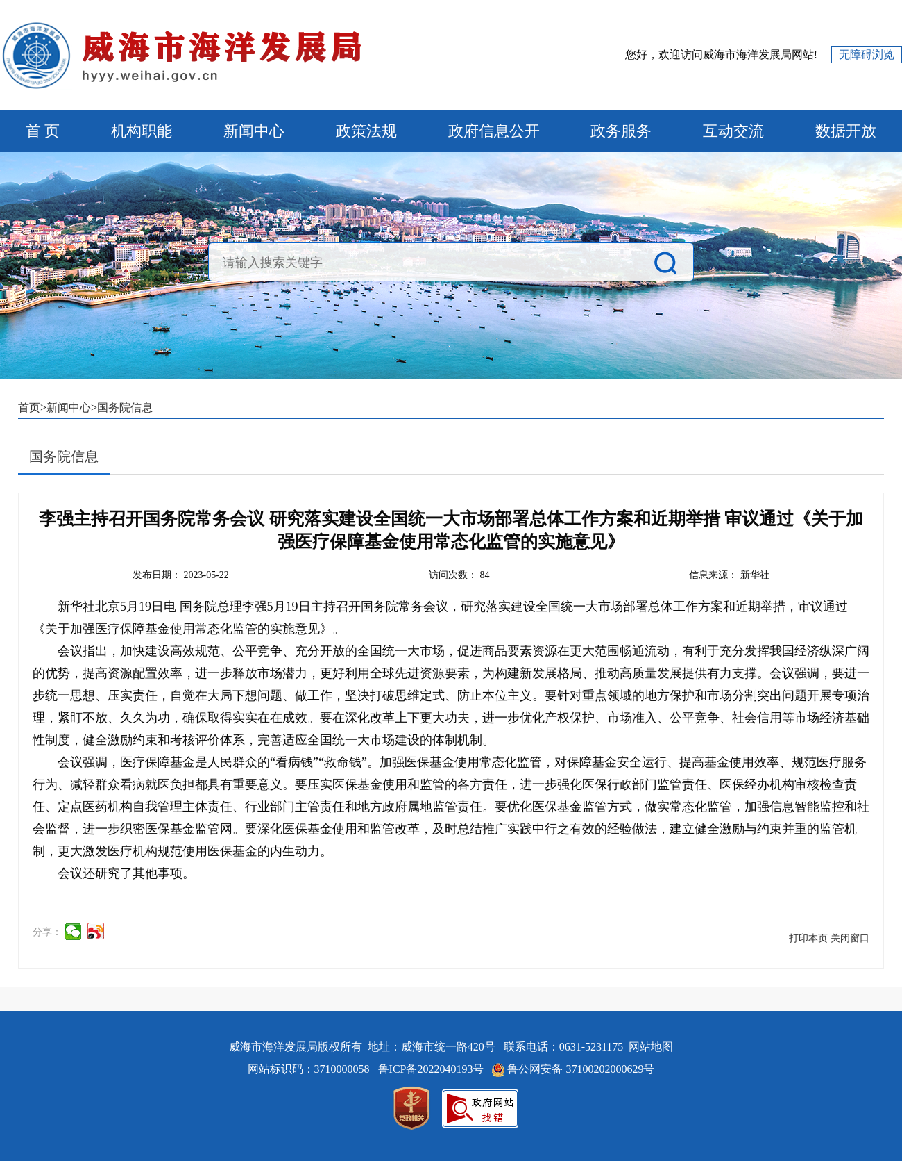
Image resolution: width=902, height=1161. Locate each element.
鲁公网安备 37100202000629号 (580, 1069)
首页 (29, 407)
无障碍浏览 (866, 54)
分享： (47, 932)
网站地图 (651, 1047)
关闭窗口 (850, 938)
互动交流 (733, 131)
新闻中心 (253, 131)
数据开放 (845, 131)
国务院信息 (125, 407)
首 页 (43, 131)
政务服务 (621, 131)
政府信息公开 (494, 131)
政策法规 (366, 131)
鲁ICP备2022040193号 (432, 1069)
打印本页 (808, 938)
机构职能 (141, 131)
